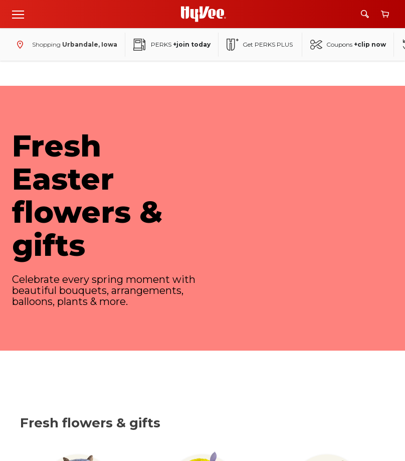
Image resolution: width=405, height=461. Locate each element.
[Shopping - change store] (64, 45)
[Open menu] (18, 14)
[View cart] (385, 14)
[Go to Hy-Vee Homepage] (203, 14)
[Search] (365, 14)
